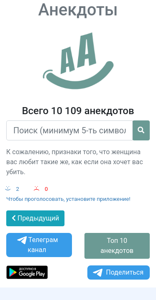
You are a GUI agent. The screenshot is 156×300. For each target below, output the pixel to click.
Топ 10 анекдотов (117, 246)
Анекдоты (78, 10)
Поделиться (118, 272)
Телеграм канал (37, 245)
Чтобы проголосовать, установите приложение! (68, 199)
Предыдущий (35, 218)
